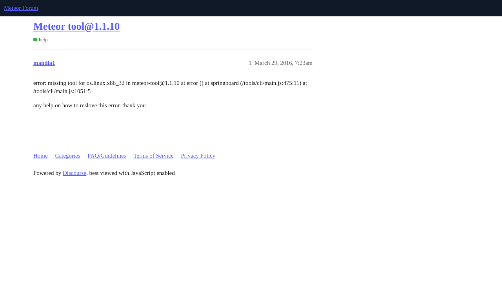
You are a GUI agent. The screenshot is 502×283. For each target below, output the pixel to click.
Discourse (74, 173)
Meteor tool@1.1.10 (76, 26)
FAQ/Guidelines (106, 156)
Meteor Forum (21, 8)
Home (40, 156)
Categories (67, 156)
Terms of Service (153, 156)
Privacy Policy (198, 156)
